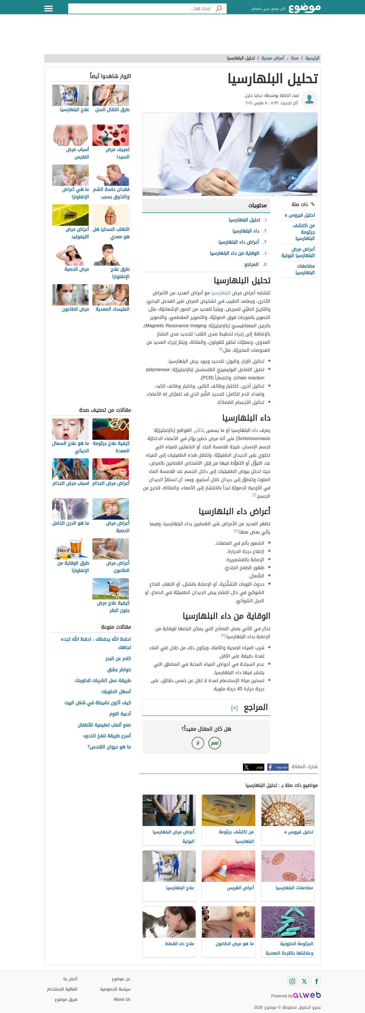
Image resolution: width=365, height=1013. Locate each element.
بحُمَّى (198, 430)
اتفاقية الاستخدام (62, 989)
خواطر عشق (119, 670)
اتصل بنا (70, 979)
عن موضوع (121, 979)
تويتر (260, 767)
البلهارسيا (221, 292)
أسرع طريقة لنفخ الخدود (107, 736)
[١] (220, 349)
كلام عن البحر (118, 659)
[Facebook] (316, 981)
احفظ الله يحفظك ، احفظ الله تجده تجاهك (96, 643)
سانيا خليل (253, 95)
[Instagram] (292, 981)
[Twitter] (304, 981)
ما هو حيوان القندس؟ (109, 747)
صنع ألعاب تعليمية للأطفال (104, 725)
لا (197, 743)
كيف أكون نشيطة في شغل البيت (97, 703)
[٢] (254, 495)
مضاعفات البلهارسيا (305, 269)
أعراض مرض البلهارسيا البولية (298, 252)
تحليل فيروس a (300, 215)
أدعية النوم (120, 714)
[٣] (236, 531)
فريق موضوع (66, 999)
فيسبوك (281, 767)
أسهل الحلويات (116, 692)
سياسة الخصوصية (115, 989)
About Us (121, 999)
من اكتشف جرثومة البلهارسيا (304, 232)
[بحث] (219, 8)
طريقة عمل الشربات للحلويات (103, 681)
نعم (214, 743)
